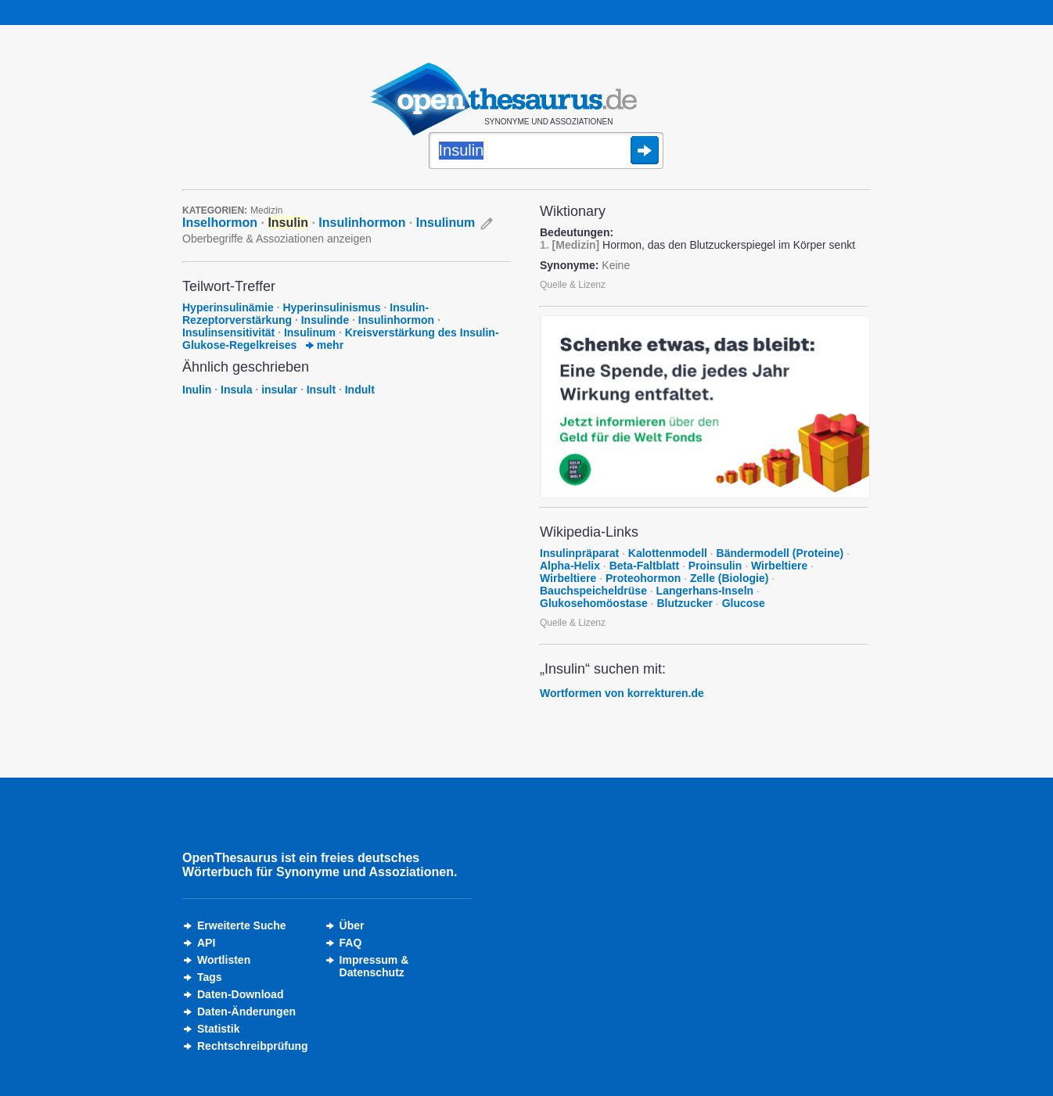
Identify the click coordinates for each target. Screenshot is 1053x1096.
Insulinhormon (361, 222)
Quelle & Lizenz (573, 284)
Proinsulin (715, 565)
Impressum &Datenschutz (374, 966)
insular (279, 389)
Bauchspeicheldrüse (593, 590)
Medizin (266, 210)
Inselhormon (219, 222)
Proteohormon (643, 578)
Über (352, 925)
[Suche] (546, 151)
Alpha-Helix (570, 565)
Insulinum (446, 222)
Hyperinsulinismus (331, 307)
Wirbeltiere (779, 565)
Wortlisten (223, 960)
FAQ (351, 942)
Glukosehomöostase (594, 603)
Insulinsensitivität (228, 332)
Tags (209, 977)
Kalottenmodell (667, 553)
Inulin (196, 389)
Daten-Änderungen (246, 1011)
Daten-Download (240, 994)
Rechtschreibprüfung (252, 1046)
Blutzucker (684, 603)
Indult (360, 389)
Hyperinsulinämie (228, 307)
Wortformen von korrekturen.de (622, 693)
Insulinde (325, 320)
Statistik (218, 1028)
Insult (321, 389)
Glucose (743, 603)
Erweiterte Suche (241, 925)
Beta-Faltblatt (644, 565)
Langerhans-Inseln (704, 590)
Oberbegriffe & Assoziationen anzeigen (277, 238)
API (206, 942)
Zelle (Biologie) (729, 578)
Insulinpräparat (579, 553)
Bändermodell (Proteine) (780, 553)
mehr (324, 345)
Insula (236, 389)
